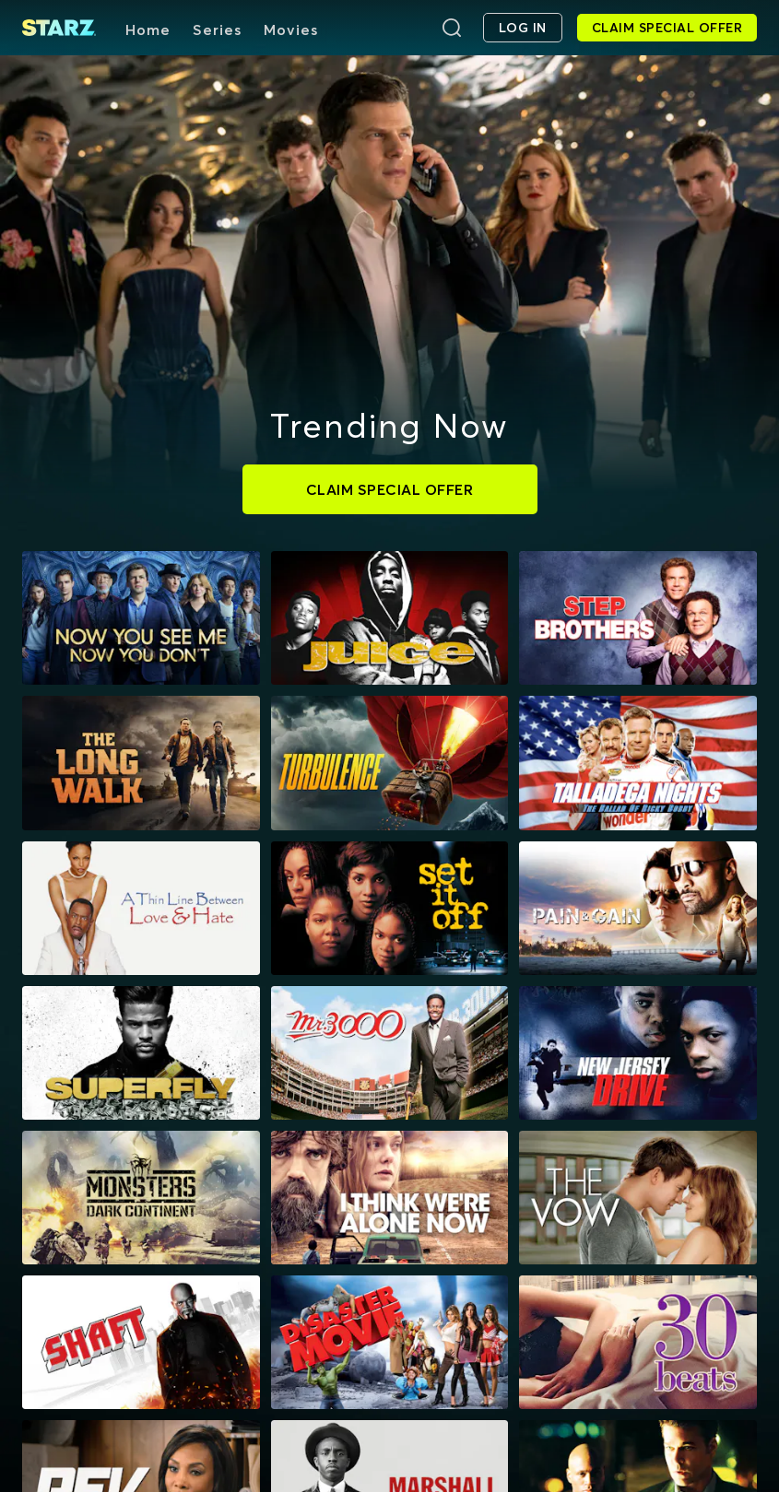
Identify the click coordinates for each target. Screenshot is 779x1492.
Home (148, 29)
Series (217, 29)
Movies (291, 29)
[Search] (452, 27)
